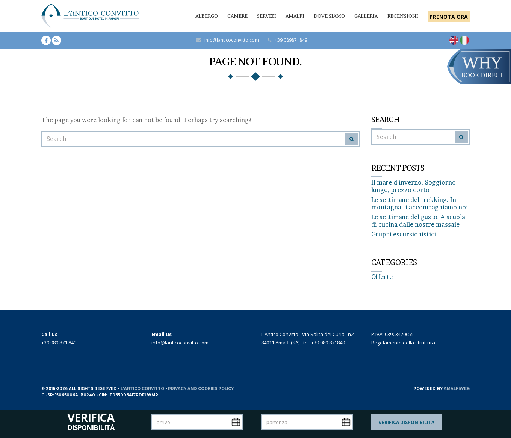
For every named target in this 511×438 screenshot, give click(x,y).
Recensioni (402, 16)
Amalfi (295, 16)
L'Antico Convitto (142, 388)
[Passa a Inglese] (454, 40)
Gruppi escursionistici (403, 234)
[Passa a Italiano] (464, 40)
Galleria (366, 16)
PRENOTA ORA (448, 16)
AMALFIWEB (457, 388)
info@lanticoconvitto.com (231, 40)
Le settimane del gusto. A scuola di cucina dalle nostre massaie (418, 220)
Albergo (206, 16)
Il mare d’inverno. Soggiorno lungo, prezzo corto (413, 186)
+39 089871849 (291, 40)
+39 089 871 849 (58, 342)
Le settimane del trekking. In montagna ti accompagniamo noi (419, 203)
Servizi (266, 16)
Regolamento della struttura (403, 342)
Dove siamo (329, 16)
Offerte (382, 276)
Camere (237, 16)
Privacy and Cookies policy (201, 388)
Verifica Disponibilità (406, 422)
